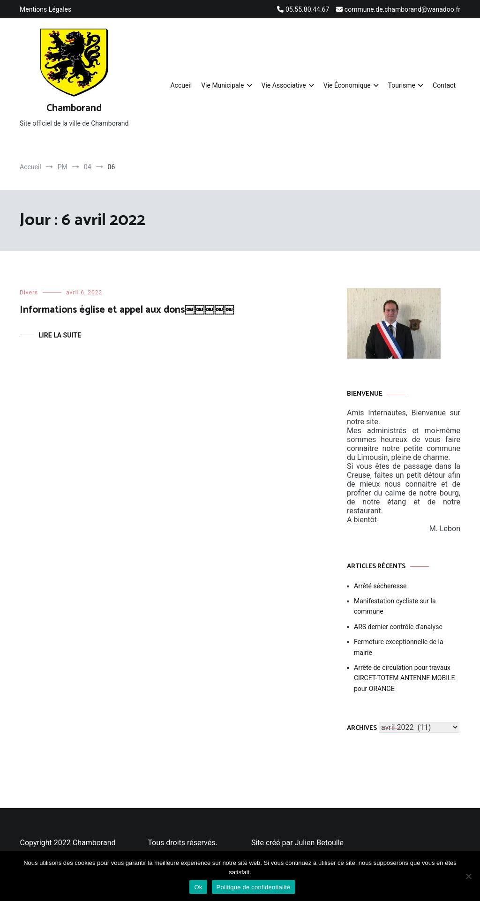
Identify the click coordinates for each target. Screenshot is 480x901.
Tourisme (401, 85)
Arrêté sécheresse (380, 586)
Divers (29, 292)
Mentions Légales (45, 9)
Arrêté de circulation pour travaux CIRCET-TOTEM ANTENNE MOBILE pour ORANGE (404, 678)
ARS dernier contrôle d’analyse (398, 627)
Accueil (181, 85)
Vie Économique (347, 85)
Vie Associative (284, 85)
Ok (198, 887)
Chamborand (74, 108)
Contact (444, 85)
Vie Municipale (222, 85)
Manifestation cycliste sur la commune (395, 606)
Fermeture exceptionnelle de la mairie (398, 647)
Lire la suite (59, 335)
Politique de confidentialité (254, 887)
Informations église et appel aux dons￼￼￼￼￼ (127, 310)
